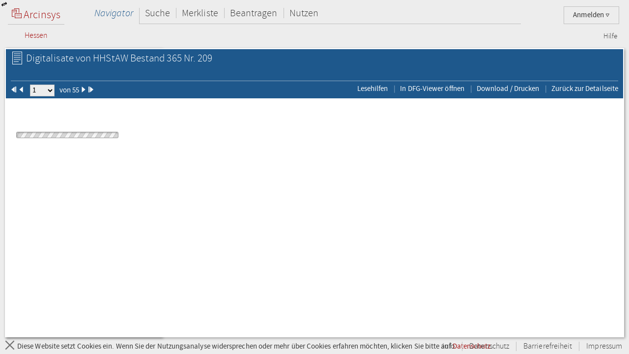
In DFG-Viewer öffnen (432, 88)
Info (448, 346)
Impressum (604, 346)
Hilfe (610, 36)
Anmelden (591, 15)
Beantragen (254, 13)
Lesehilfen (372, 88)
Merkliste (200, 13)
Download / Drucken (508, 88)
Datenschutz (489, 346)
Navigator (113, 13)
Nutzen (303, 13)
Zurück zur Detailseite (584, 88)
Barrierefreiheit (547, 346)
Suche (157, 13)
